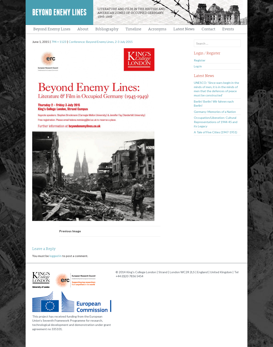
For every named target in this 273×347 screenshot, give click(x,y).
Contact (208, 29)
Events (228, 29)
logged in (55, 256)
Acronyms (157, 29)
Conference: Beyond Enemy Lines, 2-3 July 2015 (101, 42)
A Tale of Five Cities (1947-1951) (215, 132)
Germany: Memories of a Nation (215, 111)
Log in (198, 66)
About (82, 29)
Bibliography (106, 29)
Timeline (133, 29)
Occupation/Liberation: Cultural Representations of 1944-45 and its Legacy (215, 122)
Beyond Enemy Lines (59, 12)
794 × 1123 (58, 42)
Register (199, 60)
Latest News (184, 29)
